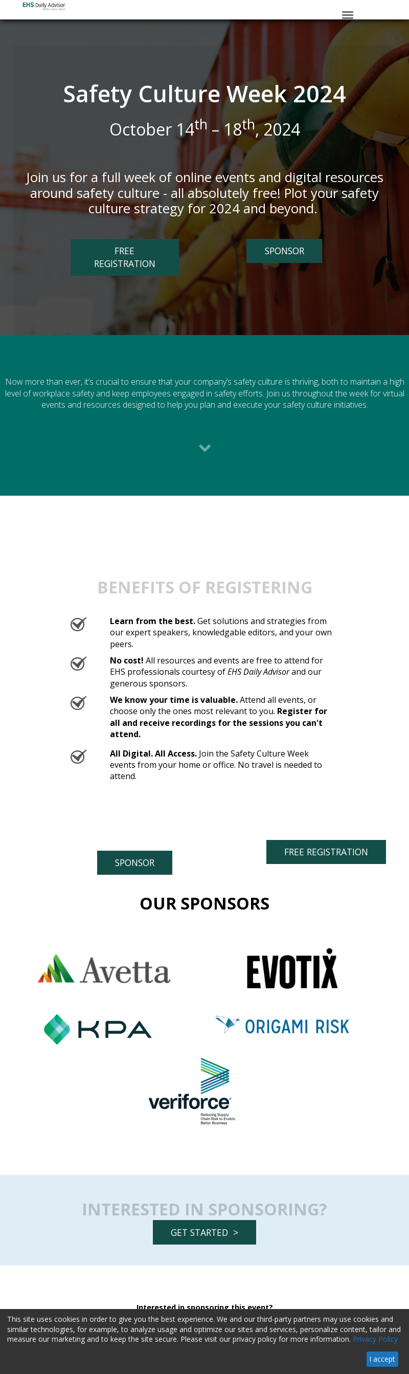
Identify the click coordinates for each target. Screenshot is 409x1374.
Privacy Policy (375, 1339)
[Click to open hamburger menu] (347, 14)
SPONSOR (275, 250)
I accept (382, 1359)
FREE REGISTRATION (113, 260)
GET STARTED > (204, 1232)
